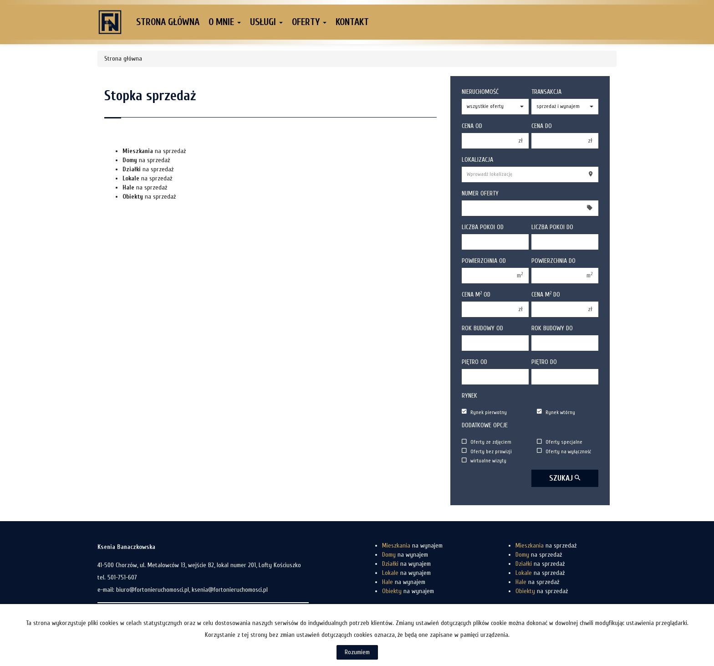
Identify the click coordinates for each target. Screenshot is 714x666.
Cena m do (545, 294)
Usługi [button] (266, 21)
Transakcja (546, 92)
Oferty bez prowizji (487, 451)
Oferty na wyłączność (564, 451)
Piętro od (474, 362)
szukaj (564, 478)
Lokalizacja (477, 160)
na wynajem (412, 545)
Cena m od (476, 294)
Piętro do (544, 362)
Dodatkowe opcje (485, 425)
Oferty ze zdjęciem (486, 442)
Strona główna (167, 21)
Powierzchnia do (553, 261)
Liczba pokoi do (552, 227)
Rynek (469, 396)
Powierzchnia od (484, 261)
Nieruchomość (480, 92)
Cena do (541, 126)
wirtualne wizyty (484, 461)
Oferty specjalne (559, 442)
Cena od (472, 126)
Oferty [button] (309, 21)
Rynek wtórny (556, 412)
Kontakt (352, 21)
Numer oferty (480, 193)
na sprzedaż (154, 151)
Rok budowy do (552, 328)
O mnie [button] (225, 21)
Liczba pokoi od (483, 227)
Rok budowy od (482, 328)
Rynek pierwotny (484, 412)
